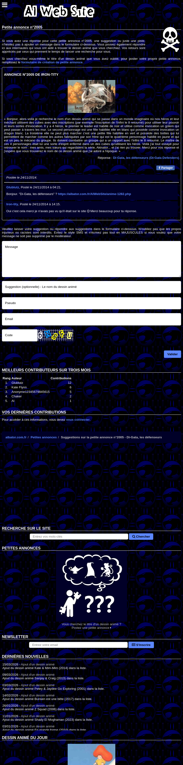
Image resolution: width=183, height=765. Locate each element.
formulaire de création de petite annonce (51, 62)
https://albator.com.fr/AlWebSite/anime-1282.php (94, 194)
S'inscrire (141, 645)
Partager (166, 168)
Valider (172, 354)
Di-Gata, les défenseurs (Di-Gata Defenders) (146, 158)
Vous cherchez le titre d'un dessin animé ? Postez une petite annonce (91, 590)
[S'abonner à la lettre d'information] (78, 645)
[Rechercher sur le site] (79, 537)
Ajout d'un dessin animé (38, 664)
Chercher (141, 536)
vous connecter (78, 419)
